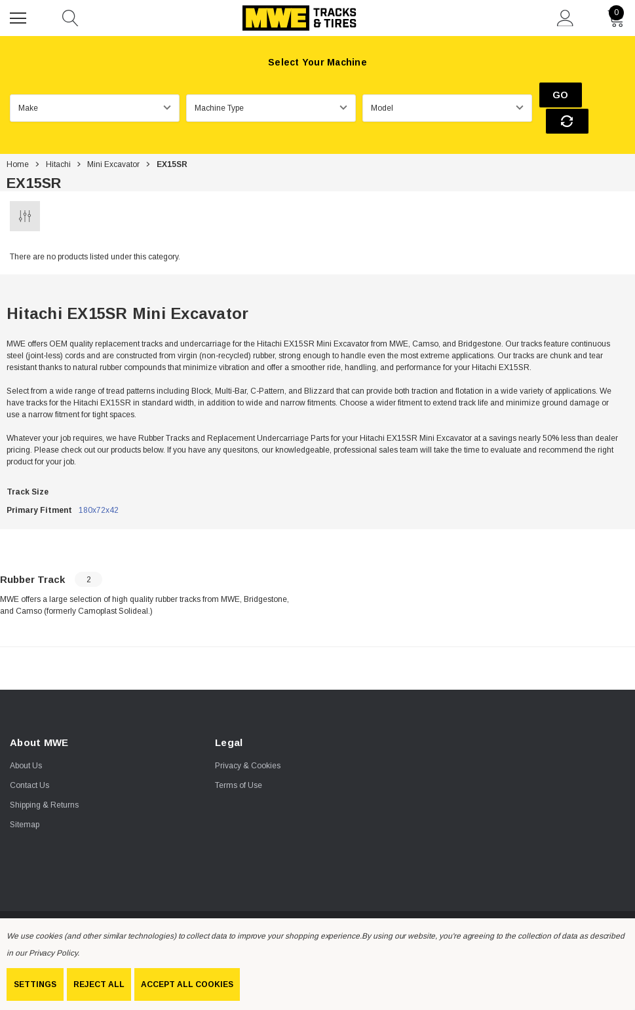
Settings (35, 984)
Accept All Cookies (187, 984)
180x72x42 (99, 485)
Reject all (99, 984)
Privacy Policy (53, 953)
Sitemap (24, 800)
